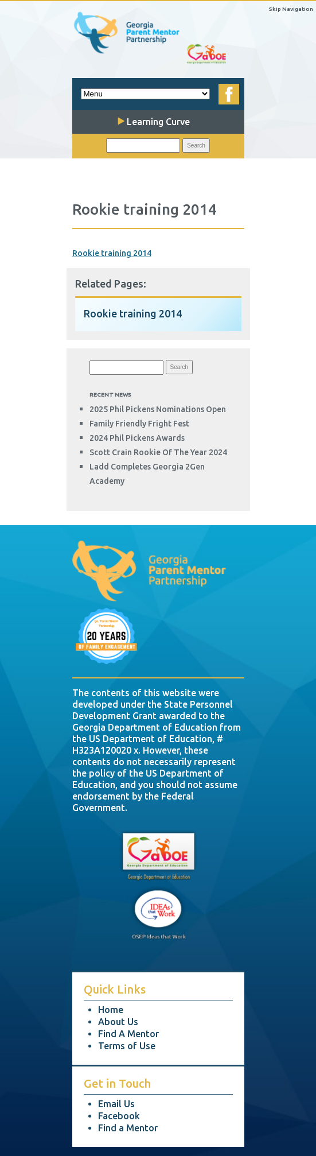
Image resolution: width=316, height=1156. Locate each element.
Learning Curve (154, 122)
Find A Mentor (128, 1034)
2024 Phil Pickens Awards (137, 438)
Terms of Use (126, 1046)
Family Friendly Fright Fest (139, 423)
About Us (118, 1022)
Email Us (116, 1104)
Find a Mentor (128, 1128)
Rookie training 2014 (111, 253)
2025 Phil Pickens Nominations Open (157, 409)
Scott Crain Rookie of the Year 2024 (158, 452)
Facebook (119, 1116)
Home (110, 1009)
